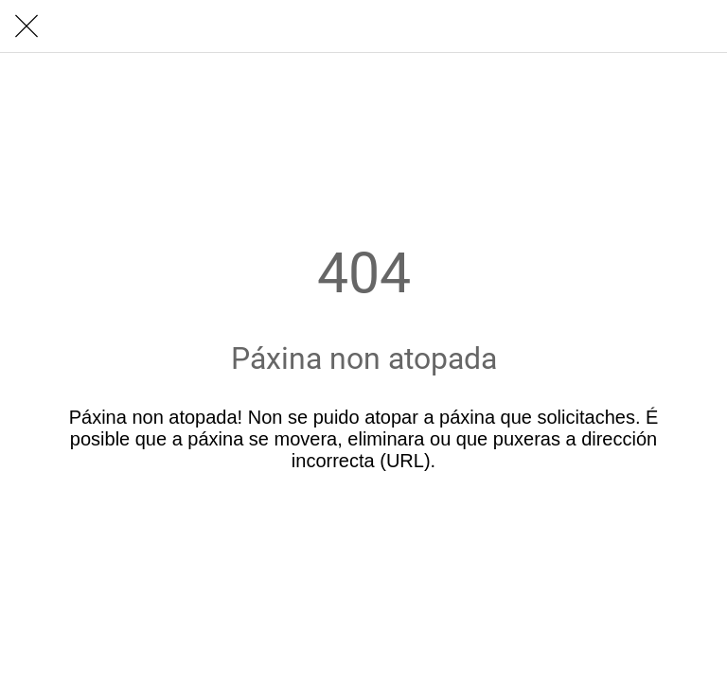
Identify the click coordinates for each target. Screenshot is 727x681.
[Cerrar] (26, 26)
